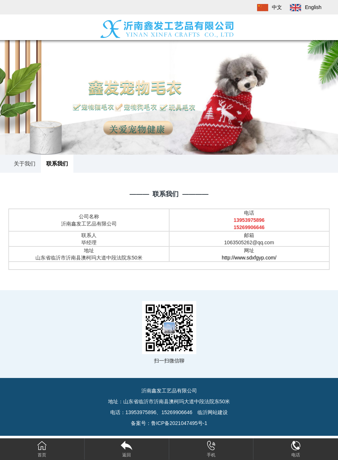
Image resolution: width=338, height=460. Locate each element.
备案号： (169, 423)
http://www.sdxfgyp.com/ (249, 258)
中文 (266, 7)
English (302, 7)
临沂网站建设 (212, 412)
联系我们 (57, 163)
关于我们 (24, 163)
